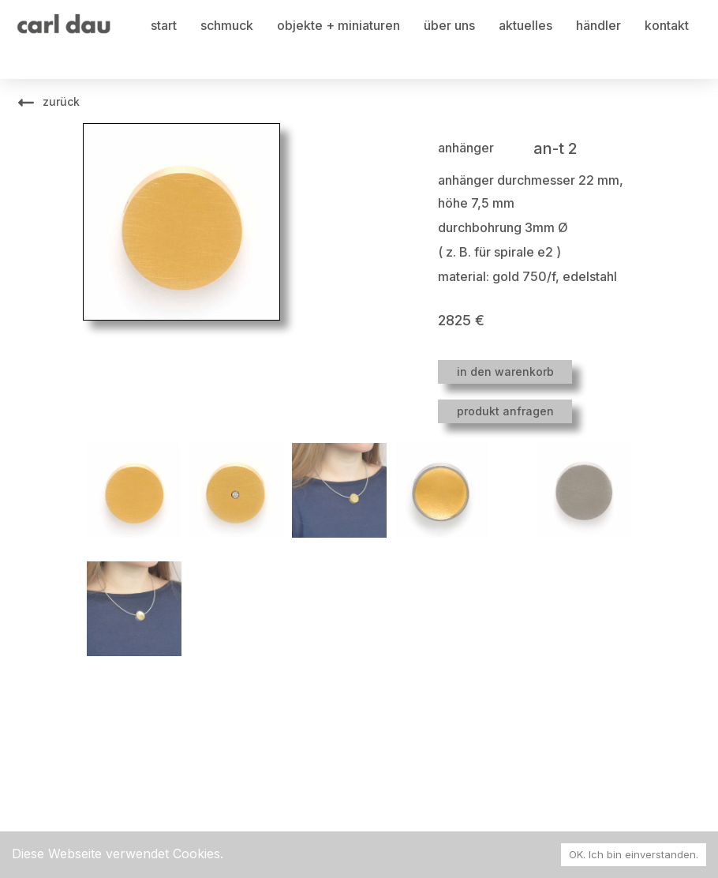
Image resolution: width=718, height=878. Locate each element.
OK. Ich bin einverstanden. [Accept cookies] (633, 854)
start (164, 25)
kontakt (667, 25)
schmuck (226, 25)
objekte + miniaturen (338, 25)
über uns (449, 25)
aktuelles (525, 25)
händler (598, 25)
